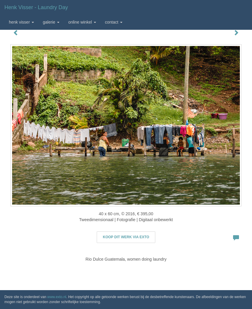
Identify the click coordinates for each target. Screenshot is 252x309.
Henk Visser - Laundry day (36, 7)
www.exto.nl (56, 297)
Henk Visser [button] (21, 22)
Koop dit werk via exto (126, 237)
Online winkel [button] (82, 22)
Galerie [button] (51, 22)
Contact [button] (113, 22)
